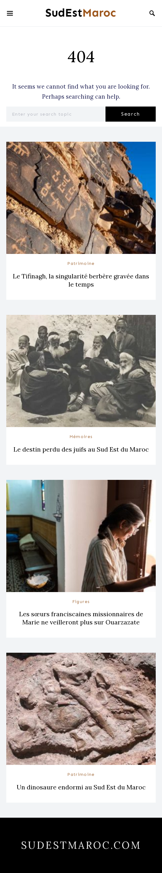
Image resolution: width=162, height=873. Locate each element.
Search (130, 114)
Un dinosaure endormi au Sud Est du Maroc (81, 787)
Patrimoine (81, 263)
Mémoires (81, 436)
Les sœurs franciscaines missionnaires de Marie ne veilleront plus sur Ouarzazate (81, 618)
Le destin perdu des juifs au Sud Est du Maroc (81, 449)
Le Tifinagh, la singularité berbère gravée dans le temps (81, 280)
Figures (81, 601)
